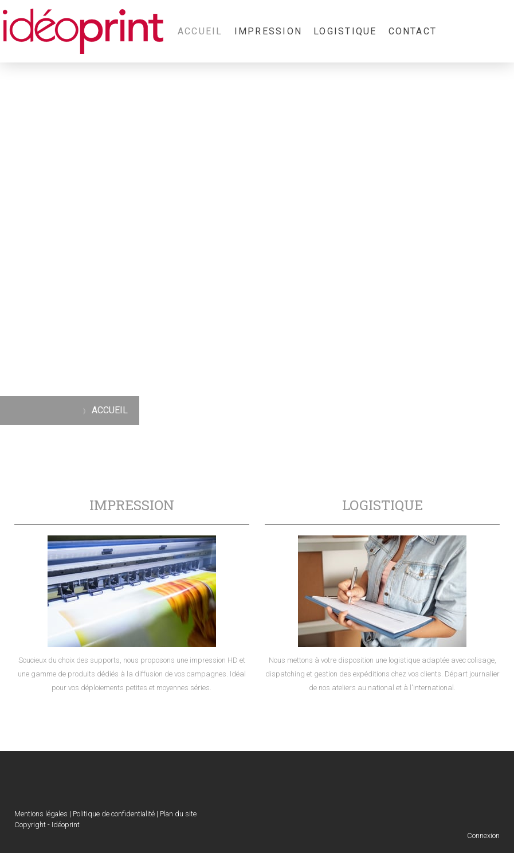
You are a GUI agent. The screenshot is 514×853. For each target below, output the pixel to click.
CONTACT (413, 31)
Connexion (483, 835)
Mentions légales (41, 813)
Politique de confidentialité (114, 813)
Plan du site (178, 813)
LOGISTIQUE (344, 31)
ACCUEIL (200, 31)
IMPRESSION (268, 31)
